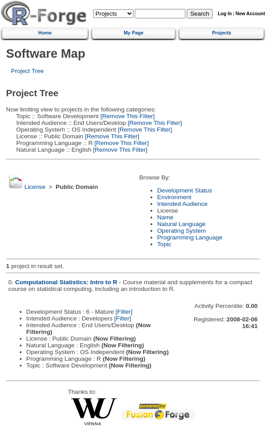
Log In (225, 13)
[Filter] (124, 311)
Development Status (184, 190)
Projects (222, 32)
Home (44, 32)
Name (165, 217)
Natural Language (181, 224)
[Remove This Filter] (126, 116)
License (34, 186)
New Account (250, 13)
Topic (164, 244)
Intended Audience (182, 204)
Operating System (181, 230)
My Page (133, 32)
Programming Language (190, 237)
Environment (174, 197)
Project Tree (27, 71)
